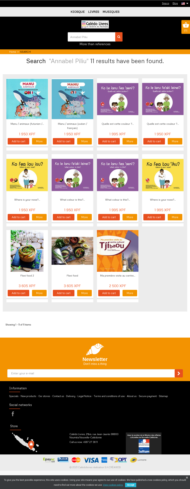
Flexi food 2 (27, 275)
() (185, 27)
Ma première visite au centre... (117, 275)
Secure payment (148, 396)
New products (28, 396)
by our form (85, 446)
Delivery (70, 396)
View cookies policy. (113, 485)
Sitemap (163, 396)
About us (132, 396)
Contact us (58, 396)
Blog (175, 3)
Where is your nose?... (27, 199)
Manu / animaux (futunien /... (27, 123)
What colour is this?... (72, 199)
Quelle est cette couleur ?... (118, 123)
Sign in (165, 3)
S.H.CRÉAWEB (113, 467)
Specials (13, 396)
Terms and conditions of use (109, 396)
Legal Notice (84, 396)
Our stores (44, 396)
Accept (130, 485)
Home (12, 51)
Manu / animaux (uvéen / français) (72, 125)
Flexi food (72, 275)
